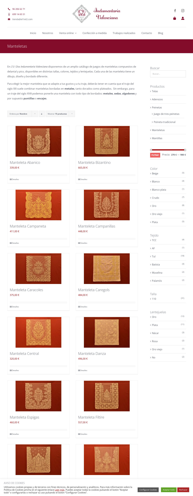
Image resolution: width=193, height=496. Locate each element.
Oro (154, 206)
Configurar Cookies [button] (148, 489)
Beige (155, 173)
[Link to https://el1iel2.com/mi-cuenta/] (182, 18)
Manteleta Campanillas (96, 226)
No (153, 357)
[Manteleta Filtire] (107, 396)
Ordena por (18, 114)
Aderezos (157, 99)
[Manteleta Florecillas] (107, 459)
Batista (156, 264)
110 (154, 299)
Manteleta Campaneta (28, 226)
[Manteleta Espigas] (38, 396)
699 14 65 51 (18, 14)
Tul (153, 256)
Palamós (157, 280)
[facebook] (175, 11)
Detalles (15, 179)
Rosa (155, 341)
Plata (155, 222)
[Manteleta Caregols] (107, 268)
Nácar (155, 333)
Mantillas (157, 138)
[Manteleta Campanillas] (107, 205)
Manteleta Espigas (24, 417)
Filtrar (155, 155)
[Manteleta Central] (38, 332)
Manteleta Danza (92, 353)
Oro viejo (157, 214)
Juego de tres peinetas (166, 114)
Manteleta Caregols (94, 289)
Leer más (59, 489)
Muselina (157, 272)
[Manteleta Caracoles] (38, 268)
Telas (155, 91)
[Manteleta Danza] (107, 332)
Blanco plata (159, 189)
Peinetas (157, 107)
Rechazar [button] (183, 489)
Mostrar (57, 114)
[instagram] (183, 11)
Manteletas (158, 130)
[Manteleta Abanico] (38, 141)
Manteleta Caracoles (26, 289)
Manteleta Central (24, 353)
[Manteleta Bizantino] (107, 141)
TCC (154, 240)
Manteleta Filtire (91, 417)
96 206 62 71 (18, 9)
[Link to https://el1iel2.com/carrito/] (174, 18)
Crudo (155, 197)
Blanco (156, 181)
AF (153, 248)
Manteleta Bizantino (94, 162)
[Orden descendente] (42, 114)
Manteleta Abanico (25, 162)
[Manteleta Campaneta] (38, 205)
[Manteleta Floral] (38, 459)
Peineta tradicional (164, 122)
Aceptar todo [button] (169, 489)
